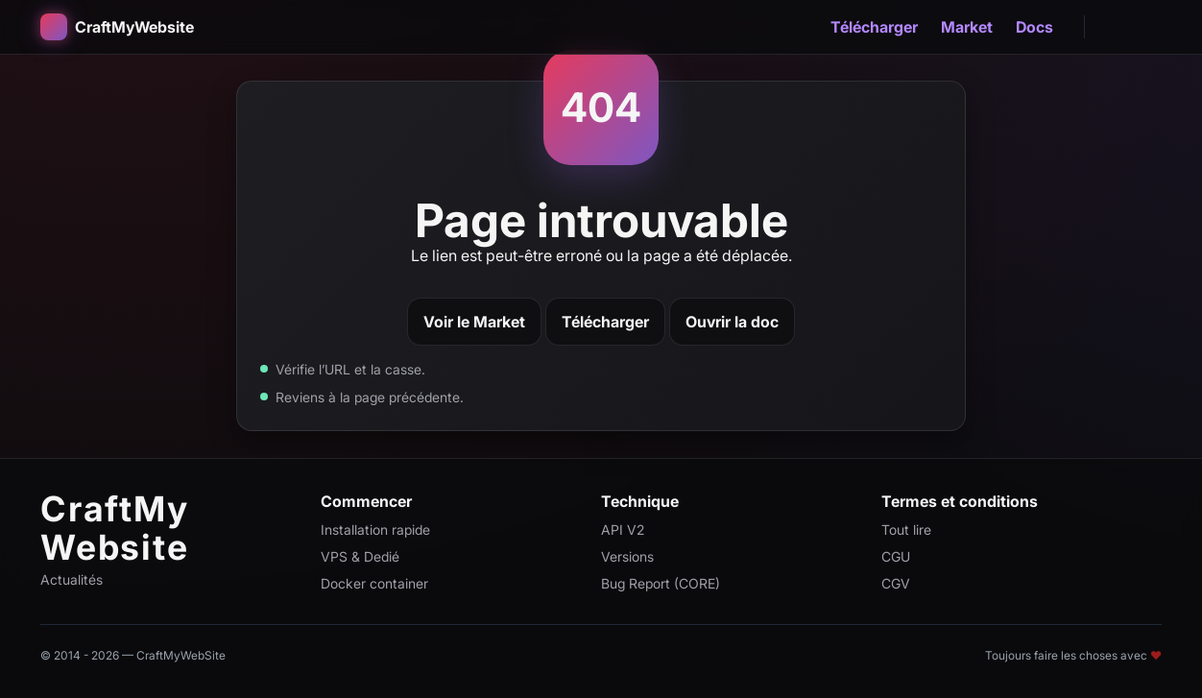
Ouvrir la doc (732, 321)
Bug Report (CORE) (660, 583)
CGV (895, 583)
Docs (1034, 26)
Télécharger (874, 26)
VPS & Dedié (360, 556)
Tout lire (906, 529)
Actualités (71, 579)
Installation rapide (375, 529)
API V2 (622, 529)
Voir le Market (474, 321)
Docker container (374, 583)
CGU (895, 556)
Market (967, 26)
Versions (627, 556)
